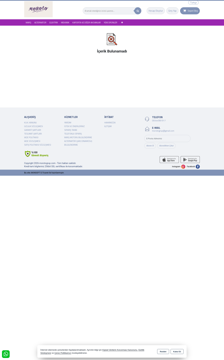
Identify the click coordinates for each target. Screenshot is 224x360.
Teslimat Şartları (33, 133)
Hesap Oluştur (156, 11)
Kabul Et (177, 352)
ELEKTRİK (53, 22)
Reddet (163, 352)
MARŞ (28, 22)
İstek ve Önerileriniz (74, 126)
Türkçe (193, 2)
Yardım (67, 122)
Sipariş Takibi (70, 130)
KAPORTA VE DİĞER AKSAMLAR (86, 22)
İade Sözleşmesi (32, 141)
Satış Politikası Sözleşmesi (37, 144)
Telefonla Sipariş (73, 133)
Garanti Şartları (32, 130)
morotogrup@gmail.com (163, 130)
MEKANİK (65, 22)
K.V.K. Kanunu (30, 122)
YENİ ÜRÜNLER (110, 22)
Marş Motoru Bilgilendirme (78, 137)
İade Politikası (31, 137)
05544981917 (159, 120)
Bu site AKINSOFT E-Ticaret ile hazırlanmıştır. (44, 173)
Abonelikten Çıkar (166, 146)
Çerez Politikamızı (62, 353)
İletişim (108, 126)
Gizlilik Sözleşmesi (33, 126)
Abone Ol (150, 146)
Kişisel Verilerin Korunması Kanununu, (120, 350)
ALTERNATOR (40, 22)
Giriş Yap (172, 11)
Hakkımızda (110, 122)
